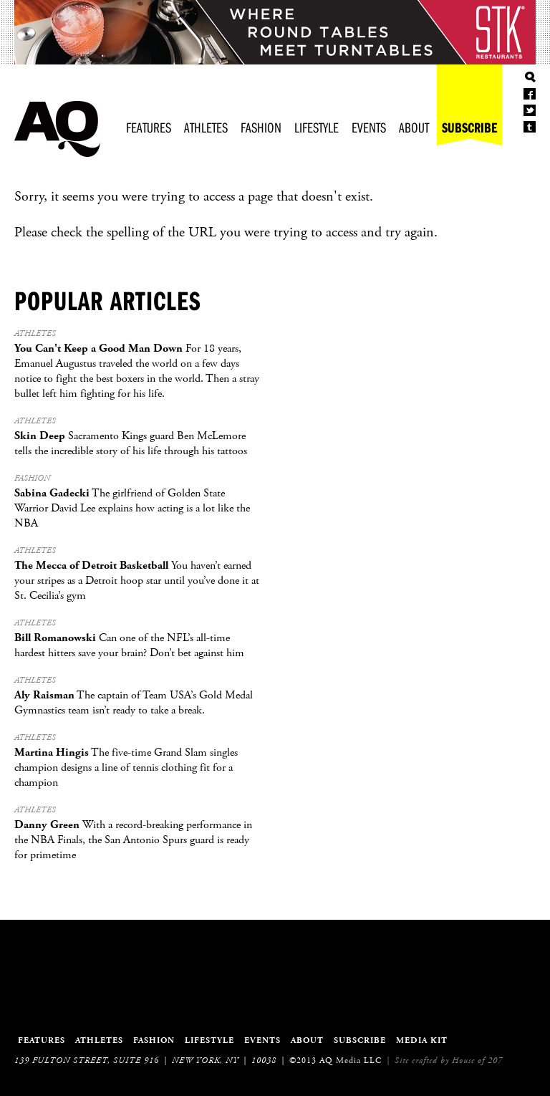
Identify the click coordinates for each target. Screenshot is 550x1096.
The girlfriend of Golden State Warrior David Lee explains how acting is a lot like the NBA (132, 508)
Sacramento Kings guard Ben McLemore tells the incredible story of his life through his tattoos (130, 443)
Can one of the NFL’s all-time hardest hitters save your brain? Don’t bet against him (129, 645)
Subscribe (469, 127)
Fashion (261, 127)
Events (369, 127)
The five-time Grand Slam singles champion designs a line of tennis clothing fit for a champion (126, 767)
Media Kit (422, 1040)
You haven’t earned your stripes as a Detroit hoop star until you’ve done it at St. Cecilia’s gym (136, 580)
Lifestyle (316, 127)
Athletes (206, 127)
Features (148, 127)
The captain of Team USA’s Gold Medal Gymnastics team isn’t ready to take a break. (133, 703)
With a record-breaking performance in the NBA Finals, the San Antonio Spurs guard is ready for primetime (133, 839)
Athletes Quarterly (57, 129)
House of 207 (477, 1060)
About (414, 127)
